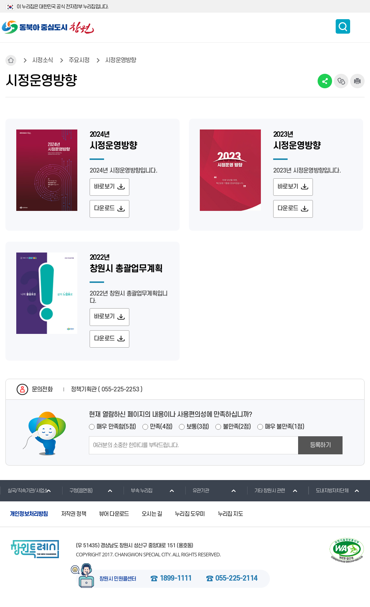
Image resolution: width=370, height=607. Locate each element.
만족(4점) (161, 429)
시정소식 (42, 60)
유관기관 (197, 493)
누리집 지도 (230, 516)
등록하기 (320, 447)
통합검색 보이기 (343, 26)
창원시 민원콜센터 (117, 581)
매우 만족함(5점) (116, 429)
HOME (10, 60)
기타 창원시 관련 (266, 493)
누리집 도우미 (190, 516)
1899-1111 (176, 581)
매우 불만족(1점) (284, 429)
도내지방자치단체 (328, 493)
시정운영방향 (120, 60)
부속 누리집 (137, 493)
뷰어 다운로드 (114, 516)
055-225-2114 (236, 581)
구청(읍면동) (77, 493)
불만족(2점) (236, 429)
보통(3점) (197, 429)
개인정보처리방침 (29, 516)
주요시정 (79, 60)
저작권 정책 (73, 516)
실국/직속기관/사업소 (24, 493)
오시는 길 (152, 516)
